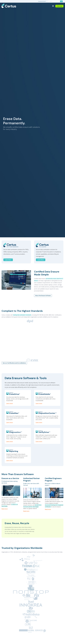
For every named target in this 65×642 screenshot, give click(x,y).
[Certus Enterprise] (49, 245)
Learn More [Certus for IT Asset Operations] (8, 260)
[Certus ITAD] (16, 245)
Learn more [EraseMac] (9, 422)
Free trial (59, 6)
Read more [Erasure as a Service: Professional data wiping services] (5, 509)
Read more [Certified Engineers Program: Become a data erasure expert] (48, 509)
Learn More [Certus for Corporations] (40, 260)
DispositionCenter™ (42, 1)
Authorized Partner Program (31, 479)
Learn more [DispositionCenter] (39, 422)
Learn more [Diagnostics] (9, 441)
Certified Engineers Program (53, 479)
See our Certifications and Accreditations (14, 363)
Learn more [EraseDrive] (9, 403)
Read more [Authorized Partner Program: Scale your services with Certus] (26, 511)
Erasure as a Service (10, 478)
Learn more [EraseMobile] (39, 403)
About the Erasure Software (43, 295)
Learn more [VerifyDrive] (39, 441)
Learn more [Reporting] (9, 460)
